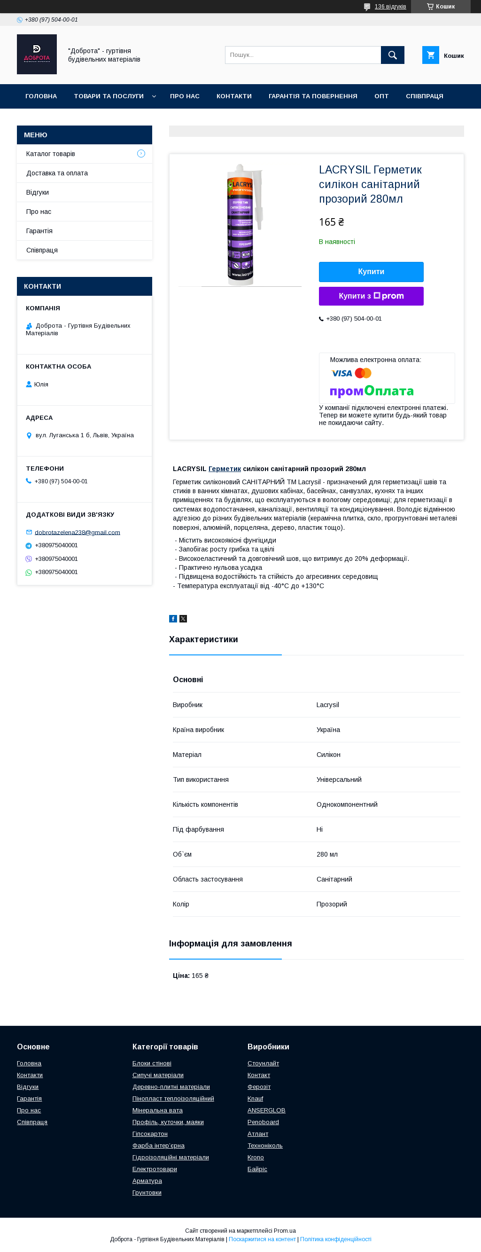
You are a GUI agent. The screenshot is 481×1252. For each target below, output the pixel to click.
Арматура (147, 1180)
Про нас (185, 96)
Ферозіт (259, 1086)
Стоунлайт (263, 1063)
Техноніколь (265, 1145)
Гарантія (39, 231)
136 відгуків (390, 6)
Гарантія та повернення (313, 96)
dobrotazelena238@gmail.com (77, 531)
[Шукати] (392, 55)
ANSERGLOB (267, 1110)
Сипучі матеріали (158, 1075)
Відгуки (37, 192)
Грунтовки (147, 1192)
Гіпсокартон (150, 1133)
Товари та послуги (109, 96)
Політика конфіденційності (336, 1239)
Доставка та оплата (62, 120)
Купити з (371, 296)
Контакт (259, 1075)
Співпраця (424, 96)
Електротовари (154, 1169)
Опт (381, 96)
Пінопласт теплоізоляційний (173, 1098)
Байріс (257, 1169)
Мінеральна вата (157, 1110)
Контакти (234, 96)
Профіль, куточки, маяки (168, 1122)
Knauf (255, 1098)
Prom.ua (285, 1231)
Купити (371, 272)
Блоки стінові (151, 1063)
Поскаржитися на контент (262, 1239)
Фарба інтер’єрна (158, 1145)
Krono (256, 1157)
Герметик (225, 468)
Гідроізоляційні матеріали (170, 1157)
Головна (41, 96)
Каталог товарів (50, 153)
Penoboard (263, 1122)
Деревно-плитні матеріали (171, 1086)
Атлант (258, 1133)
